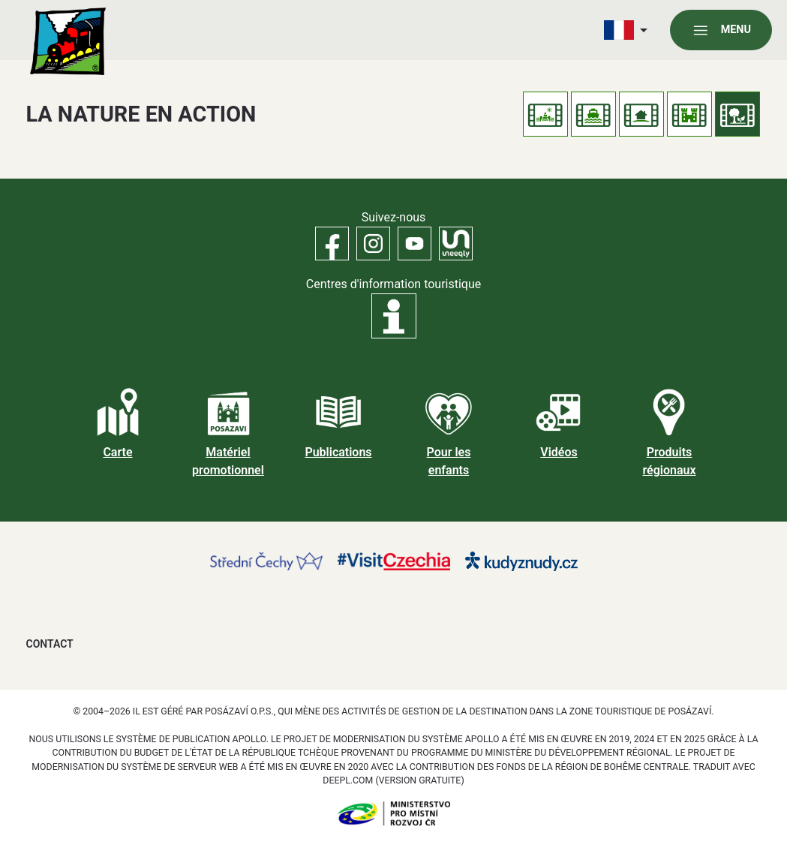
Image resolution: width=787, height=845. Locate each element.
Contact (50, 644)
